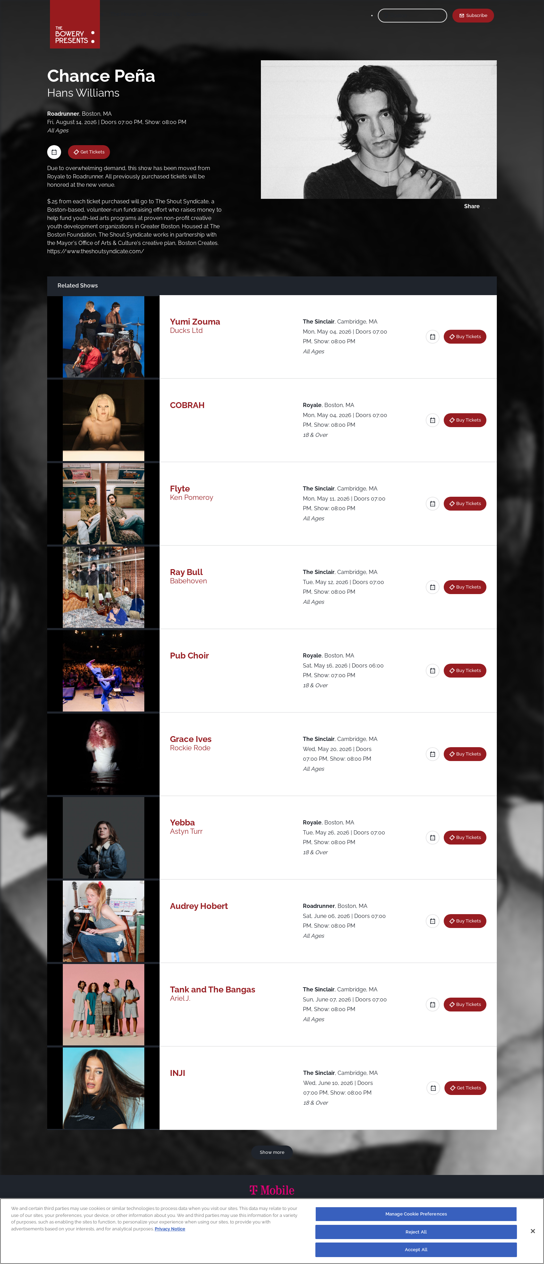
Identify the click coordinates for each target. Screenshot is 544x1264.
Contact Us (221, 14)
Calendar (252, 14)
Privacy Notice (170, 1228)
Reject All (416, 1232)
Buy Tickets (468, 336)
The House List (183, 14)
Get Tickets (92, 151)
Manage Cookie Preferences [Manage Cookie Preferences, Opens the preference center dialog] (416, 1214)
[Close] (533, 1231)
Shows (115, 14)
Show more (272, 1152)
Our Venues (144, 14)
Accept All (416, 1249)
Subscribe (476, 15)
